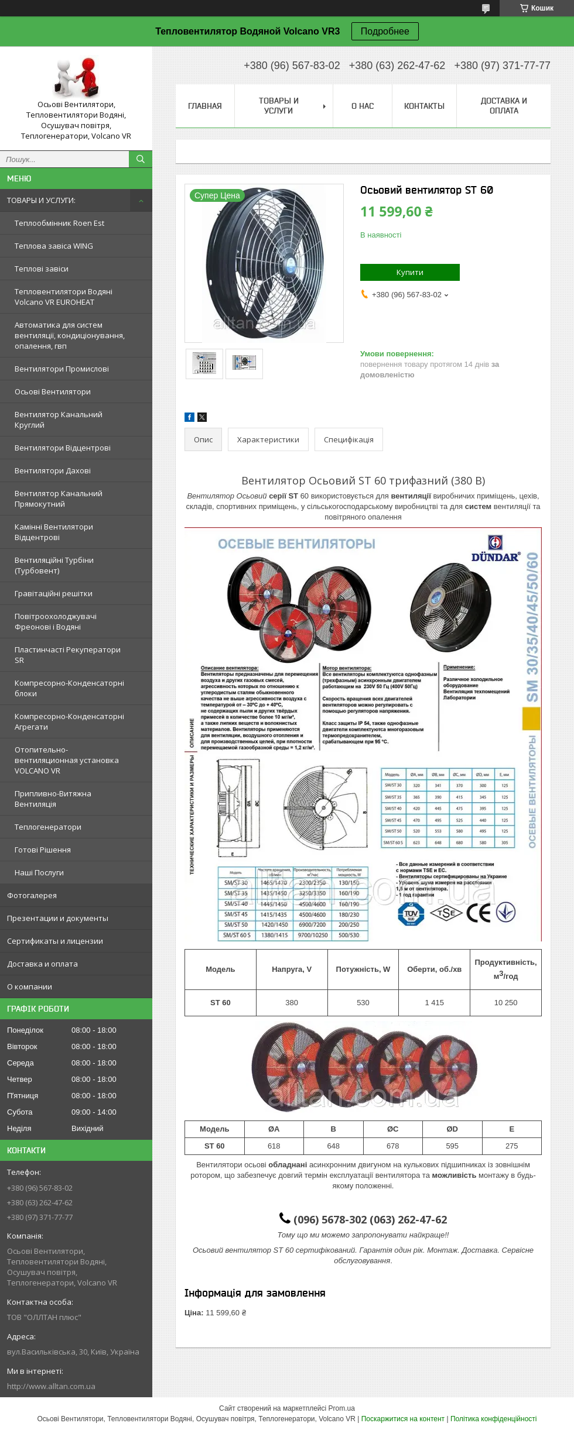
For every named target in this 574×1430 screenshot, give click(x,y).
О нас (362, 106)
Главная (205, 106)
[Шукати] (140, 159)
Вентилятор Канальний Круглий (58, 419)
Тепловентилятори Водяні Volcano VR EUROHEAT (63, 296)
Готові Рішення (43, 849)
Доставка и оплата (42, 963)
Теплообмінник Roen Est (59, 223)
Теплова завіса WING (54, 245)
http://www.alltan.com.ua (51, 1386)
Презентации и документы (57, 918)
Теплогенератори (48, 826)
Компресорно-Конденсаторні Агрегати (69, 721)
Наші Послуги (39, 872)
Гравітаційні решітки (54, 593)
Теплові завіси (42, 268)
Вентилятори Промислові (62, 368)
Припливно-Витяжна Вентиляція (53, 798)
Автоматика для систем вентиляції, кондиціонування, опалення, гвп (70, 335)
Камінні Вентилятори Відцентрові (54, 531)
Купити (410, 272)
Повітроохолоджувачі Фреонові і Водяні (56, 621)
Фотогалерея (32, 895)
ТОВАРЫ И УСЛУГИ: (41, 200)
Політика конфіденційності (493, 1419)
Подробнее (385, 31)
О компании (29, 986)
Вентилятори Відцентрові (63, 447)
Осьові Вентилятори (53, 391)
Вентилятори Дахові (53, 470)
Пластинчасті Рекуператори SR (68, 654)
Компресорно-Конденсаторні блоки (69, 688)
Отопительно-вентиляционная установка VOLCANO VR (67, 760)
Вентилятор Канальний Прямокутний (58, 498)
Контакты (424, 106)
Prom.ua (342, 1408)
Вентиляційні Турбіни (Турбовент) (54, 565)
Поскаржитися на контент (403, 1419)
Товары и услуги (279, 105)
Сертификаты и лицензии (55, 941)
